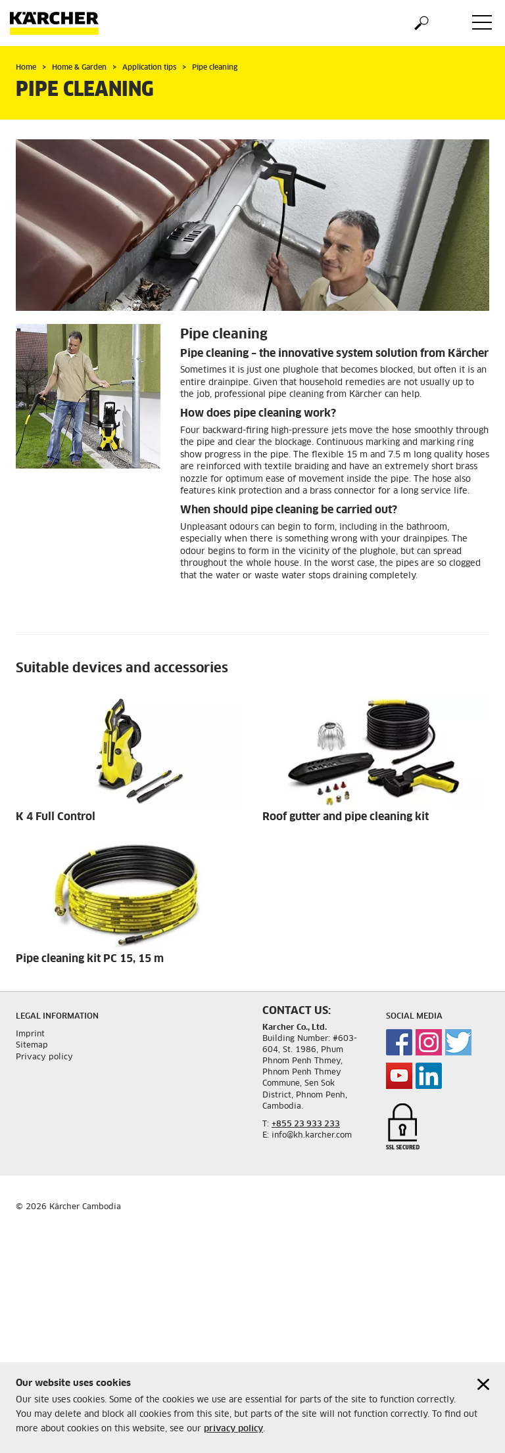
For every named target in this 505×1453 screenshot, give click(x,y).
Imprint (30, 1034)
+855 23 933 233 (306, 1124)
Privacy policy (44, 1057)
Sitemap (32, 1045)
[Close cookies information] (483, 1387)
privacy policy (233, 1431)
